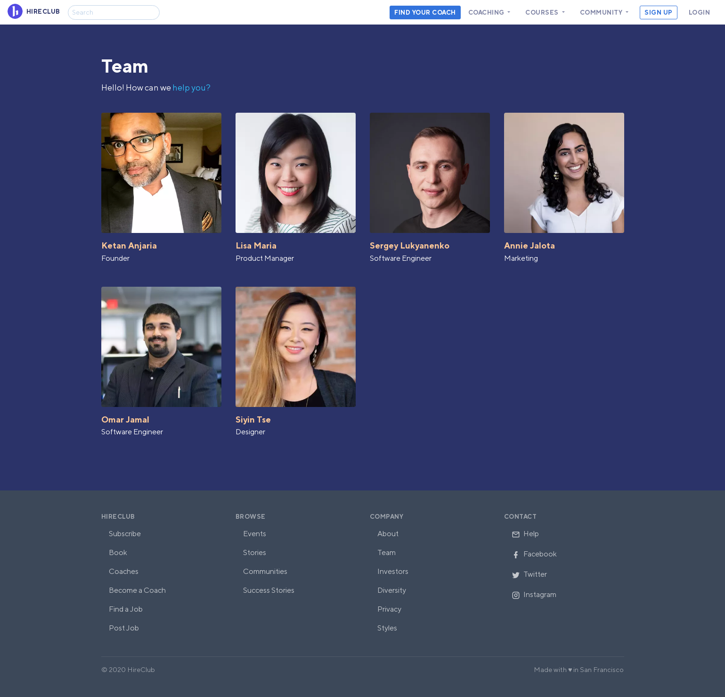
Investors (392, 571)
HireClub (118, 516)
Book (118, 552)
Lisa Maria (256, 245)
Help (525, 533)
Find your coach (425, 12)
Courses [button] (542, 12)
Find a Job (126, 609)
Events (254, 533)
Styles (387, 627)
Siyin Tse (253, 419)
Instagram (534, 594)
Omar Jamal (125, 419)
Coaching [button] (487, 12)
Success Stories (268, 590)
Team (386, 552)
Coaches (123, 571)
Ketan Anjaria (129, 245)
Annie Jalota (529, 245)
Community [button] (602, 12)
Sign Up (658, 12)
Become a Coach (137, 590)
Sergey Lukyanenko (409, 245)
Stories (254, 552)
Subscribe (125, 533)
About (388, 533)
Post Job (124, 627)
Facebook (534, 553)
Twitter (529, 574)
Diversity (391, 590)
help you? (191, 87)
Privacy (389, 609)
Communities (265, 571)
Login (699, 12)
